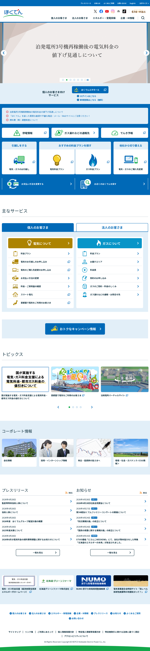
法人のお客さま (39, 612)
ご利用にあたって (45, 631)
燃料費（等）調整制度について (24, 119)
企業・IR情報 (82, 612)
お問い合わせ (121, 3)
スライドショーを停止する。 (87, 80)
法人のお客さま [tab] (112, 227)
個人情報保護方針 (66, 631)
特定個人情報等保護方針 (89, 631)
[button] (63, 80)
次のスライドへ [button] (146, 53)
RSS (70, 492)
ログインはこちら (88, 96)
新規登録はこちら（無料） (92, 99)
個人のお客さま (19, 612)
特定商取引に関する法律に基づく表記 (122, 631)
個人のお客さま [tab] (37, 227)
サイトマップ (15, 631)
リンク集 (29, 631)
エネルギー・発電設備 (61, 612)
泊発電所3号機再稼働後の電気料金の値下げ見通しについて (36, 111)
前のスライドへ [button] (4, 53)
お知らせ (97, 3)
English (133, 3)
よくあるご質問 (109, 3)
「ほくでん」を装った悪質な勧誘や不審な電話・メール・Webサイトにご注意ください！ (50, 115)
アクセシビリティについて (76, 635)
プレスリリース (86, 3)
